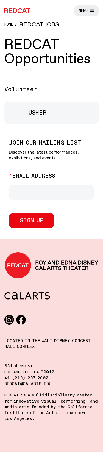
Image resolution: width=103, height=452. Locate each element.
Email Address (33, 176)
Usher (36, 113)
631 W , (19, 366)
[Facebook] (21, 319)
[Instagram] (9, 319)
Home (8, 24)
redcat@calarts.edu (28, 384)
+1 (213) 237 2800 (26, 378)
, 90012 (29, 372)
